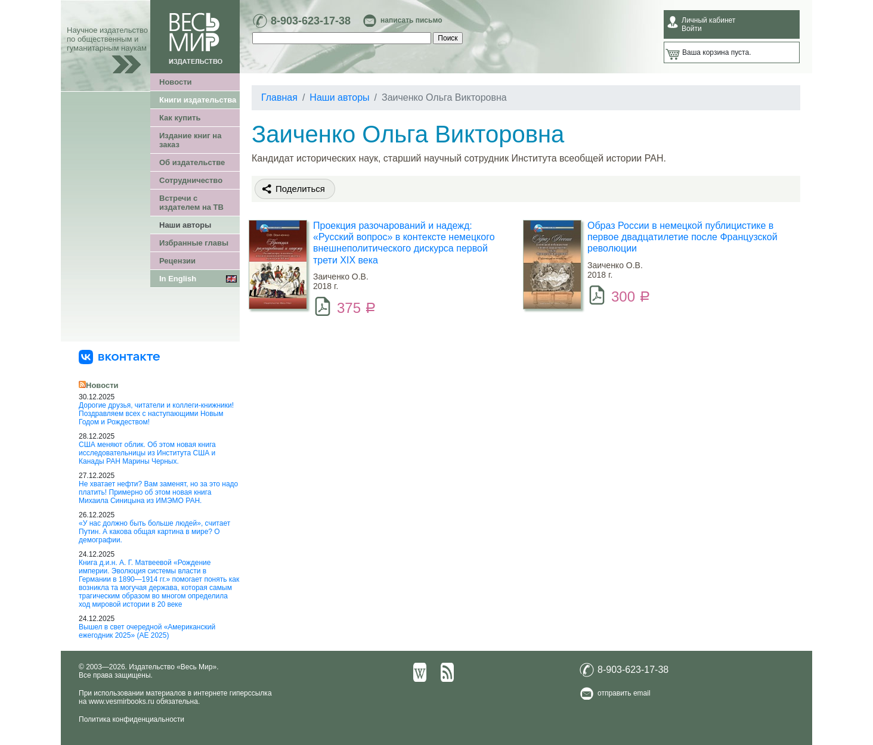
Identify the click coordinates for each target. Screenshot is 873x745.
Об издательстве (192, 162)
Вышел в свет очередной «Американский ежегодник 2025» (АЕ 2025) (147, 631)
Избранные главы (193, 242)
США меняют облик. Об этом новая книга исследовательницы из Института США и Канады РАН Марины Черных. (147, 452)
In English (177, 278)
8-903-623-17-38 (311, 21)
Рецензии (177, 260)
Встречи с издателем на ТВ (191, 203)
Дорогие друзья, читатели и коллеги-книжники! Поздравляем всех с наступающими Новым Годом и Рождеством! (156, 413)
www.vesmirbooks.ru (121, 701)
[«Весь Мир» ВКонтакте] (119, 356)
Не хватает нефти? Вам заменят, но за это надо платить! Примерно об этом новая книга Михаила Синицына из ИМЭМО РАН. (158, 492)
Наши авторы (185, 225)
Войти (692, 28)
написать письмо (411, 20)
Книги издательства (197, 99)
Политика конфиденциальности (131, 719)
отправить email (624, 693)
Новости (175, 81)
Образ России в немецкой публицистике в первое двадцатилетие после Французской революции (682, 237)
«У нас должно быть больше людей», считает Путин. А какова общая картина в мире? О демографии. (154, 531)
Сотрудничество (190, 180)
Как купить (179, 117)
